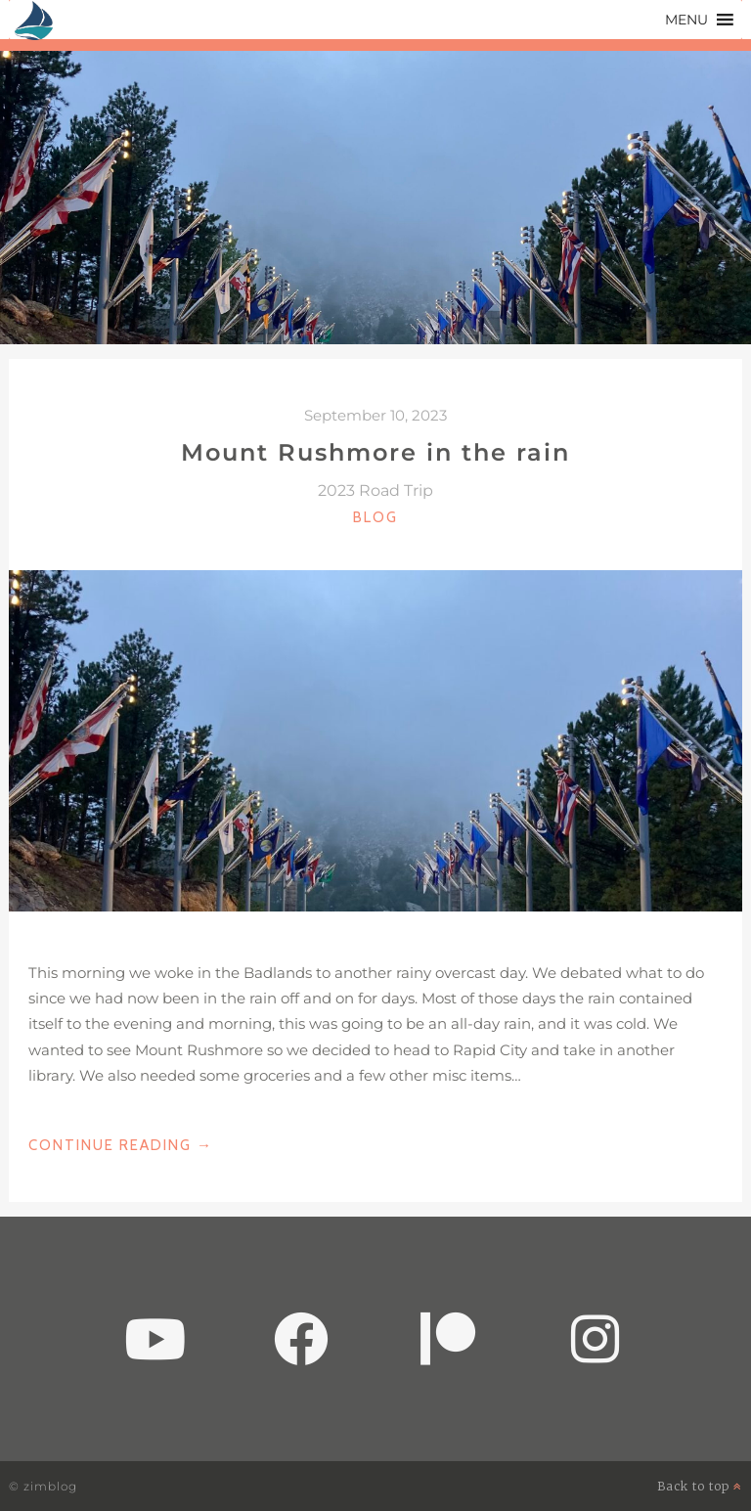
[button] (686, 19)
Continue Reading (120, 1145)
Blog (375, 517)
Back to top (699, 1486)
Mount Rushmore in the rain (375, 452)
